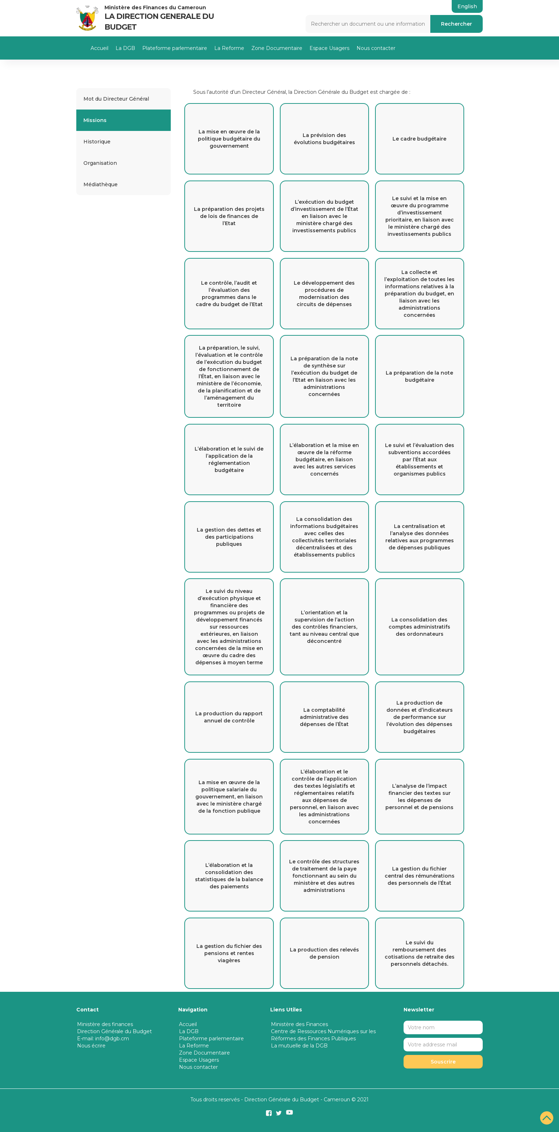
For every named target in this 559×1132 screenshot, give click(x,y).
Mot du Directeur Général (116, 99)
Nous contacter (376, 48)
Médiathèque (100, 184)
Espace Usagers (329, 48)
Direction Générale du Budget (114, 1031)
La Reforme (229, 48)
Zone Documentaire (276, 48)
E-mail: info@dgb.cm (103, 1038)
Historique (97, 141)
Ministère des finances (105, 1024)
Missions (95, 120)
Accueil (99, 48)
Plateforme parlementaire (174, 48)
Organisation (100, 163)
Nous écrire (91, 1045)
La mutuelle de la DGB (299, 1045)
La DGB (125, 48)
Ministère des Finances (299, 1024)
